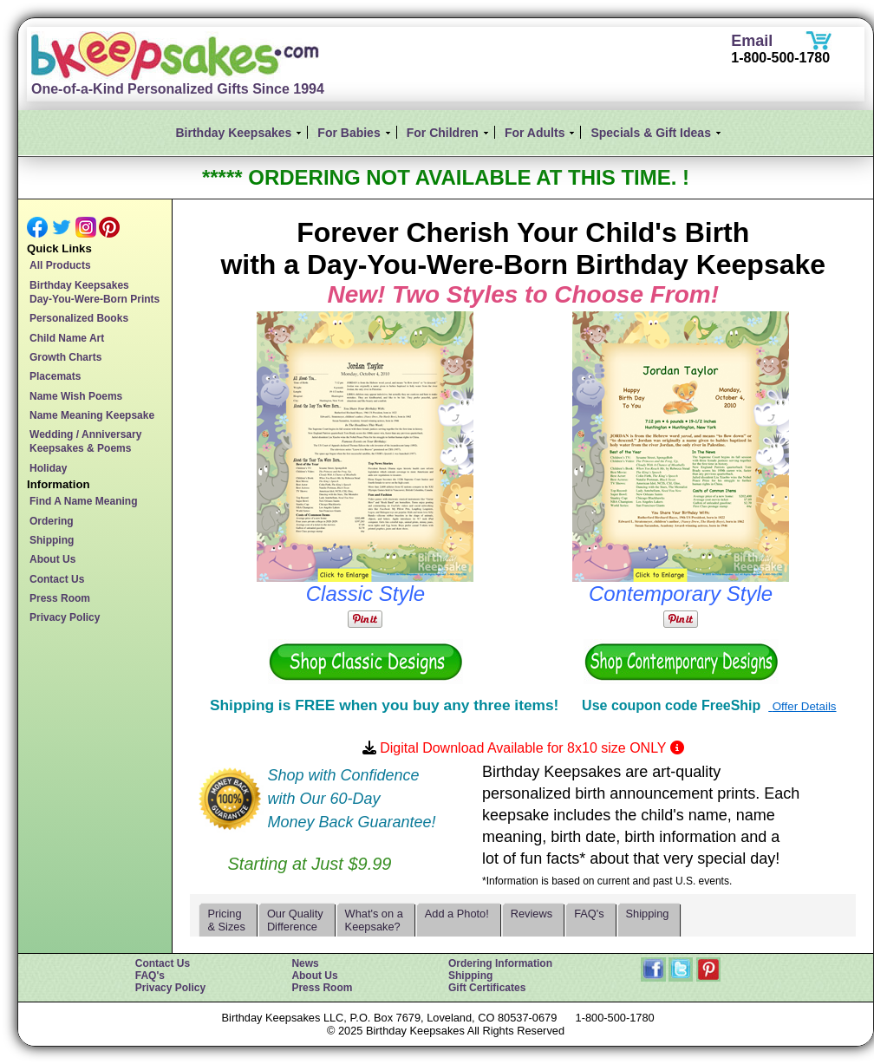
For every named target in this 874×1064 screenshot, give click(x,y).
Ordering (51, 521)
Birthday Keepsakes (234, 133)
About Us (52, 559)
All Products (60, 265)
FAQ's (150, 975)
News (304, 963)
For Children (443, 133)
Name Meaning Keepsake (91, 415)
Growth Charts (65, 357)
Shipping (51, 540)
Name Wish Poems (75, 396)
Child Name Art (66, 338)
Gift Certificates (486, 988)
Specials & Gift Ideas (650, 133)
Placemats (55, 376)
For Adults (534, 133)
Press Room (59, 598)
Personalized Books (78, 318)
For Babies (348, 133)
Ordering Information (500, 963)
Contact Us (56, 579)
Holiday (48, 468)
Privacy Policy (64, 617)
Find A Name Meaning (83, 501)
